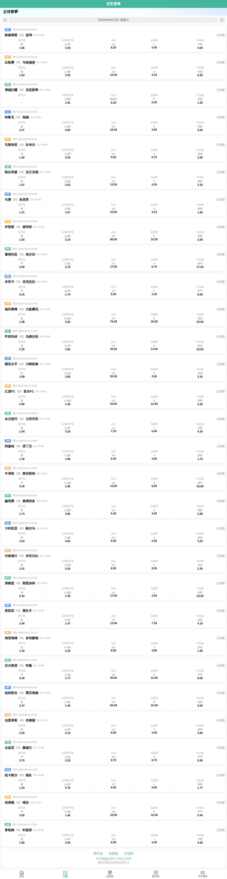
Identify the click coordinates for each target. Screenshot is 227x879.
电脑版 (113, 853)
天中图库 (203, 876)
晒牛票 (98, 853)
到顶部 (129, 853)
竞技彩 (110, 876)
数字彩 (155, 876)
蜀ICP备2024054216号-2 (113, 862)
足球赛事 (10, 12)
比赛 (65, 876)
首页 (21, 876)
